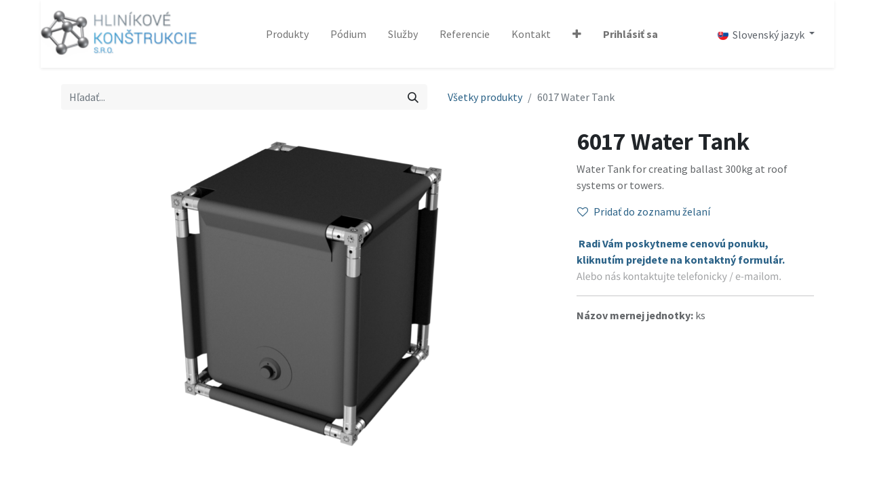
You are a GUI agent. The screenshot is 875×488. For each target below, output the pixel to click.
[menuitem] (287, 33)
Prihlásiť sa (630, 34)
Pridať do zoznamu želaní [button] (643, 211)
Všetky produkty (485, 97)
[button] (577, 33)
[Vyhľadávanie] (413, 97)
